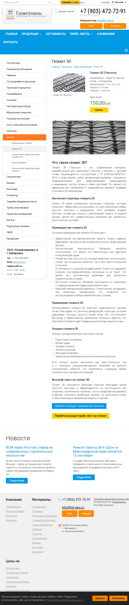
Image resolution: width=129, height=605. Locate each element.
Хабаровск (80, 2)
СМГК (10, 232)
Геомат (11, 137)
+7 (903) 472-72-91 (103, 11)
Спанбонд (12, 195)
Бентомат (12, 189)
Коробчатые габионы (18, 590)
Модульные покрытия (19, 112)
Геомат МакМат (19, 163)
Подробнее (17, 480)
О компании (106, 34)
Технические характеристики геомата (26, 169)
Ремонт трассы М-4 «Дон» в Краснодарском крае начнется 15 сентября (97, 451)
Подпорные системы (18, 226)
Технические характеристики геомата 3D (26, 155)
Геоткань (12, 100)
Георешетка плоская (18, 118)
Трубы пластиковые (18, 207)
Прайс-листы (80, 34)
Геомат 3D (17, 149)
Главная (11, 34)
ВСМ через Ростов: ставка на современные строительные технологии (29, 451)
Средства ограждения (19, 214)
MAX (91, 26)
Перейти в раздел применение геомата (79, 406)
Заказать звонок (64, 11)
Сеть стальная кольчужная (22, 124)
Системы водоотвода (19, 106)
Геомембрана (14, 94)
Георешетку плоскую (17, 581)
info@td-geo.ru (106, 20)
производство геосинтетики (29, 14)
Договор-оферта (15, 511)
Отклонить (118, 598)
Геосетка (12, 131)
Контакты (10, 42)
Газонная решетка (42, 524)
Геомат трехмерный (83, 66)
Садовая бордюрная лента (22, 201)
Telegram (115, 26)
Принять (100, 598)
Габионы (11, 75)
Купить (99, 110)
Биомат (11, 183)
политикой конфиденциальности (64, 600)
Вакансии (11, 520)
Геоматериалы (118, 502)
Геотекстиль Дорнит (17, 572)
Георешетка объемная (19, 69)
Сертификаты (56, 34)
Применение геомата (22, 143)
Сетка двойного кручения (21, 81)
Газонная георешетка (19, 87)
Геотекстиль (13, 63)
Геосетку (11, 586)
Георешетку (12, 577)
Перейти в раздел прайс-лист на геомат (80, 415)
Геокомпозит (14, 176)
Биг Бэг (11, 220)
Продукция (30, 34)
